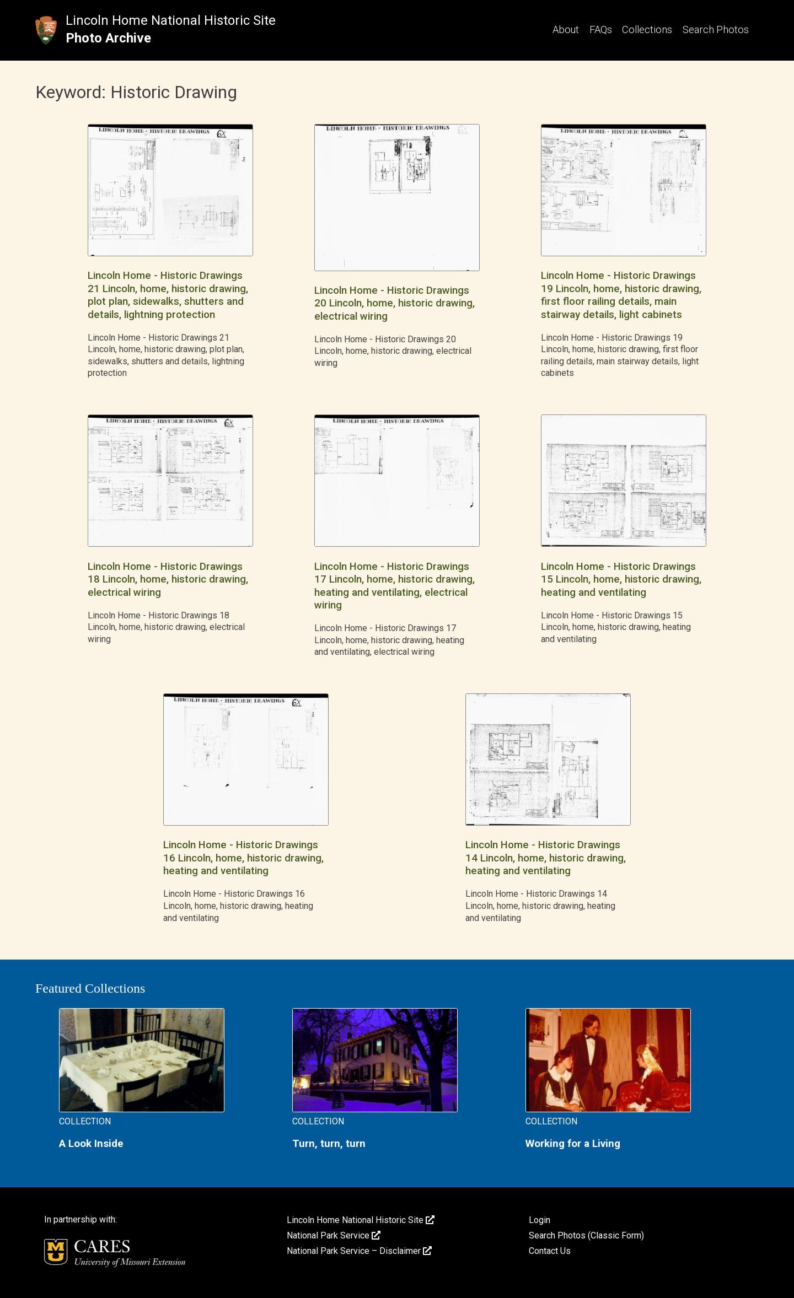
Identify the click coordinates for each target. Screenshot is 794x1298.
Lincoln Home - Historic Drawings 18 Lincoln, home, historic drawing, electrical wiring (168, 580)
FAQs (600, 29)
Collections (647, 29)
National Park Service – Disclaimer (359, 1251)
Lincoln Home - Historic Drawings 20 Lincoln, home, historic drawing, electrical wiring (394, 303)
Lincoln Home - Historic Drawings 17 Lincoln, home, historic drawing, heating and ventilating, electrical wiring (394, 586)
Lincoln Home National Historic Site (171, 20)
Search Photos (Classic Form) (586, 1235)
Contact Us (550, 1251)
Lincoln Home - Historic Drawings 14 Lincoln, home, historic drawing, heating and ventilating (545, 858)
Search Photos (716, 29)
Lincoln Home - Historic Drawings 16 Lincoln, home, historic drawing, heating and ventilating (243, 858)
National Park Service (333, 1235)
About (565, 29)
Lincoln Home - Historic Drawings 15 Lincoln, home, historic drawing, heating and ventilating (621, 580)
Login (539, 1220)
